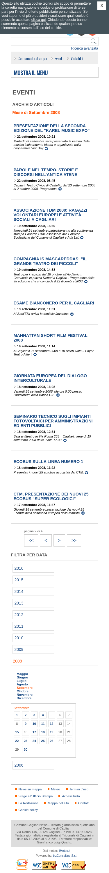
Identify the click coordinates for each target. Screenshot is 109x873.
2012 (19, 614)
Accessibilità (71, 796)
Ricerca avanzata (84, 48)
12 (51, 723)
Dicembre (24, 698)
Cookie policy (28, 810)
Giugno (22, 677)
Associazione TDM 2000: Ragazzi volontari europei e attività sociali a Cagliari (50, 215)
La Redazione (29, 803)
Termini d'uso (78, 789)
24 (34, 741)
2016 (19, 568)
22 (17, 741)
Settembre (25, 687)
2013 (19, 603)
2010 (19, 638)
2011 (19, 626)
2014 (19, 591)
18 (42, 732)
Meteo (55, 789)
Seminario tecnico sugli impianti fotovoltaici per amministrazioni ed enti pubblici (53, 421)
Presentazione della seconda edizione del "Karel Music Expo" (52, 128)
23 (25, 741)
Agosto (22, 684)
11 (42, 723)
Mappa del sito (58, 803)
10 (34, 723)
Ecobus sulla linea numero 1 (48, 461)
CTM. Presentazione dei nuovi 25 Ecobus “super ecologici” (51, 496)
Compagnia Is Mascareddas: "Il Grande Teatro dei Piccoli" (50, 261)
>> (71, 539)
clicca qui (38, 20)
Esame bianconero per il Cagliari (54, 303)
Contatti (83, 803)
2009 (19, 649)
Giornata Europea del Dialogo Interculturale (50, 378)
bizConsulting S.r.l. (65, 855)
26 (51, 741)
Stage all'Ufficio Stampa (36, 796)
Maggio (22, 674)
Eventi (58, 58)
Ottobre (22, 691)
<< (29, 539)
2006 (19, 765)
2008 (17, 661)
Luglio (21, 681)
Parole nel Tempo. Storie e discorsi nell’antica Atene (46, 172)
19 (51, 732)
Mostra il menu (31, 73)
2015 (19, 580)
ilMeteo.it (64, 850)
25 (42, 741)
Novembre (25, 694)
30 (25, 749)
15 (17, 732)
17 (34, 732)
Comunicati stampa (32, 58)
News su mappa (30, 789)
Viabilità (77, 58)
